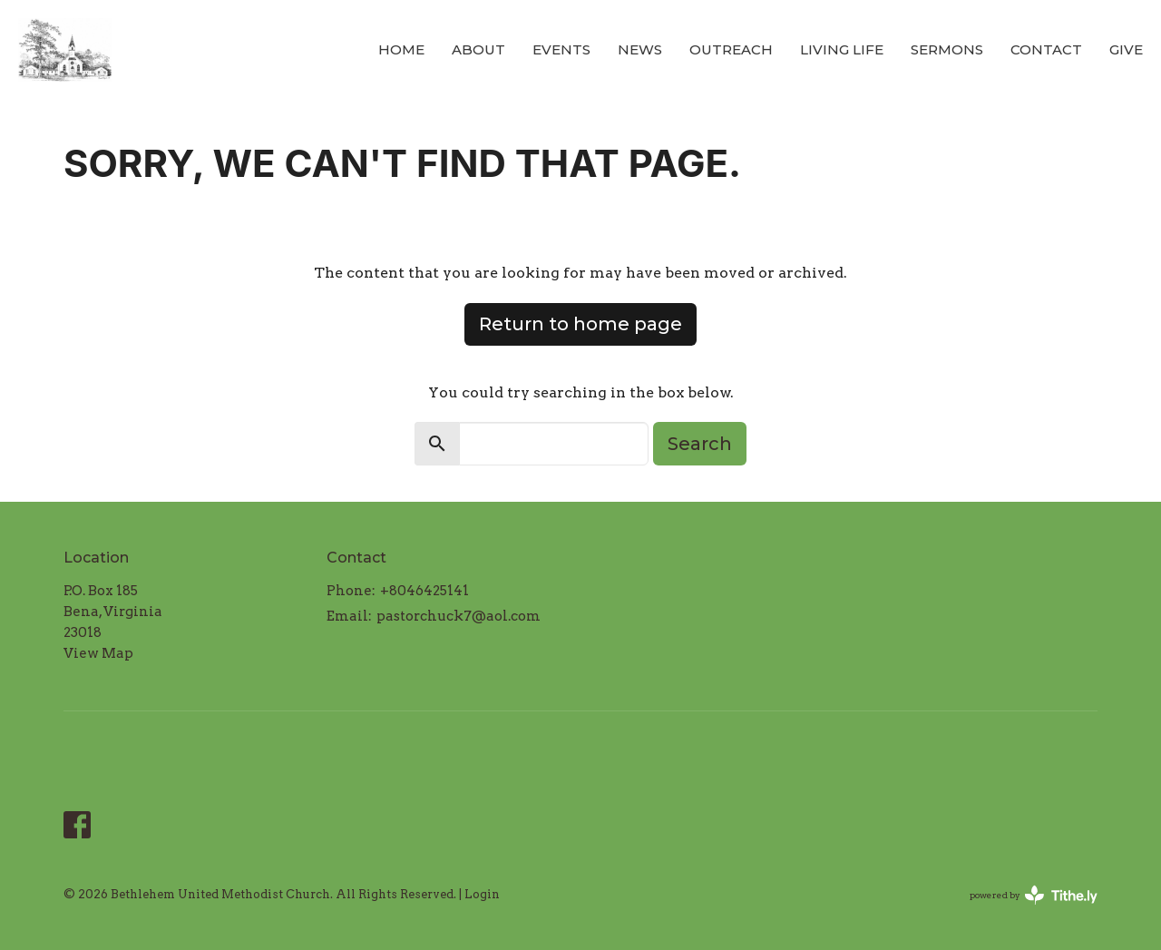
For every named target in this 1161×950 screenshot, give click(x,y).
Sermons (947, 49)
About (478, 49)
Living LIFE (841, 49)
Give (1126, 49)
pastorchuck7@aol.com (458, 616)
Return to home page (580, 324)
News (640, 49)
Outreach (731, 49)
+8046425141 (424, 591)
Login (482, 894)
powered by (1034, 895)
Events (561, 49)
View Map (98, 653)
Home (401, 49)
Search (700, 444)
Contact (1046, 49)
